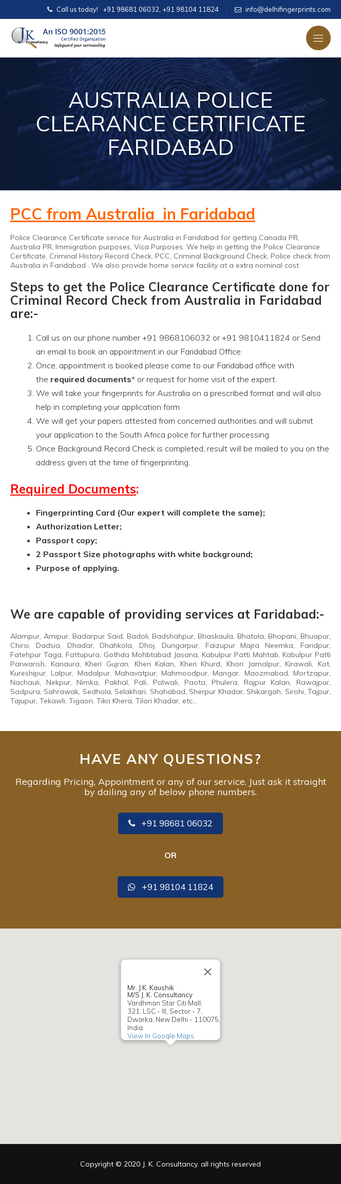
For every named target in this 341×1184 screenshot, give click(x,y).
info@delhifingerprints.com (288, 9)
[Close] (208, 971)
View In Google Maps (160, 1036)
